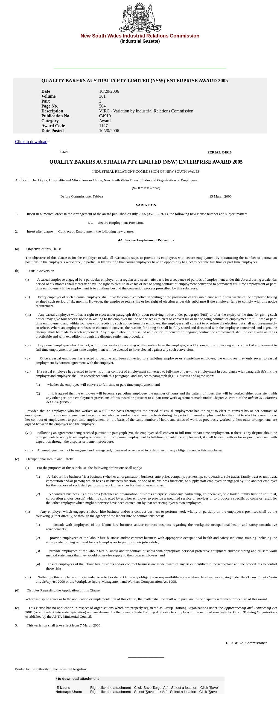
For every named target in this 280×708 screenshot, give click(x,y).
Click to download (31, 141)
